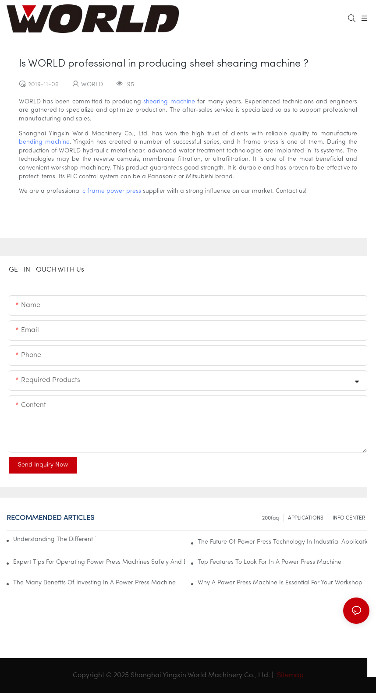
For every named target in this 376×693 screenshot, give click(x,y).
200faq (270, 518)
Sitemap (289, 675)
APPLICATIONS (305, 518)
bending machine (44, 142)
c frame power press (111, 191)
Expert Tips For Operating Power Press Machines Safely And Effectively (99, 562)
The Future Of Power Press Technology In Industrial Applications (283, 542)
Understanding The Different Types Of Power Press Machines (54, 539)
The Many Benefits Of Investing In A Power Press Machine (94, 583)
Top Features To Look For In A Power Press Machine (269, 562)
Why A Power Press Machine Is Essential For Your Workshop (280, 583)
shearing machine (169, 102)
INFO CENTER (349, 518)
